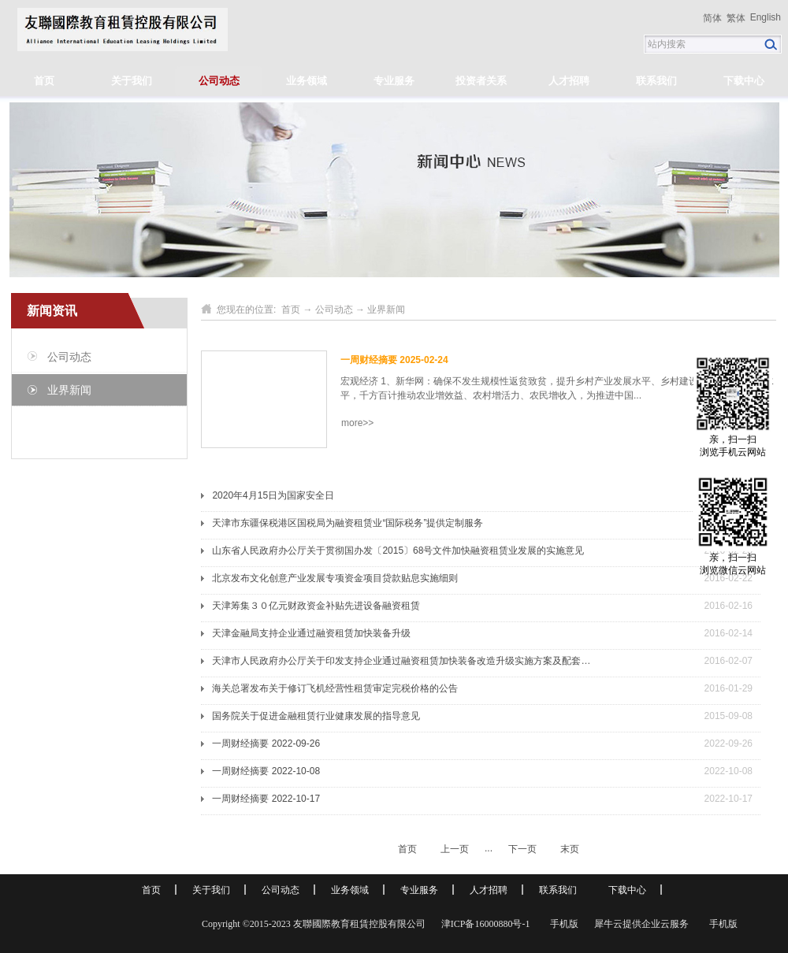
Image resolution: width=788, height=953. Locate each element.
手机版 (561, 923)
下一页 (522, 849)
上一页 (454, 849)
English (765, 17)
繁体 (736, 18)
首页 (44, 81)
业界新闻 (386, 309)
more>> (357, 422)
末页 (569, 849)
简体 (712, 18)
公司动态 (334, 309)
